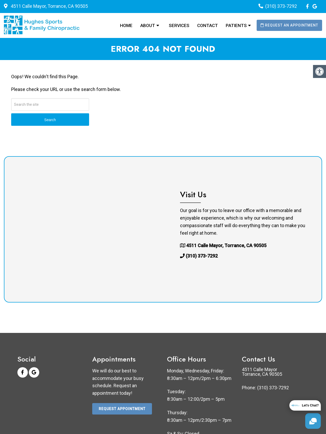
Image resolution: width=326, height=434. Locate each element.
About (147, 25)
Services (179, 25)
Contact (207, 25)
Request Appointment (122, 409)
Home (126, 25)
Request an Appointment (289, 25)
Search (50, 120)
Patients (236, 25)
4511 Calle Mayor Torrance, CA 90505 (262, 372)
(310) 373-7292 (281, 6)
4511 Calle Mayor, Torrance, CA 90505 (49, 6)
